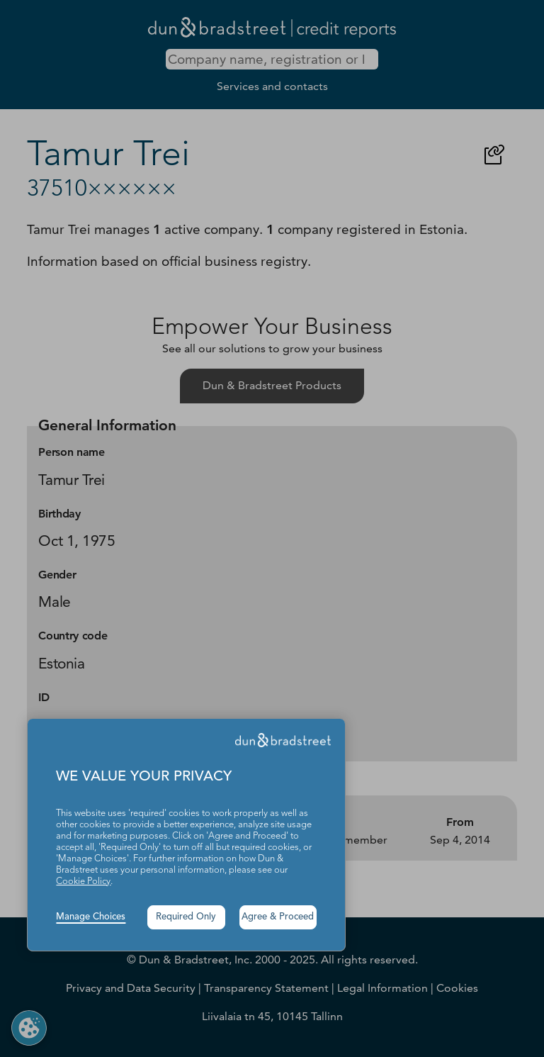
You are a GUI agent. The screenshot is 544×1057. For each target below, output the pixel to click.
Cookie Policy (83, 881)
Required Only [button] (186, 917)
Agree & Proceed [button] (278, 917)
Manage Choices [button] (90, 917)
